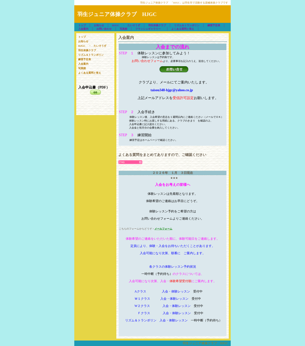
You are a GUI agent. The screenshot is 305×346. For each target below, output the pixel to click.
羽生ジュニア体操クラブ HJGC (205, 343)
